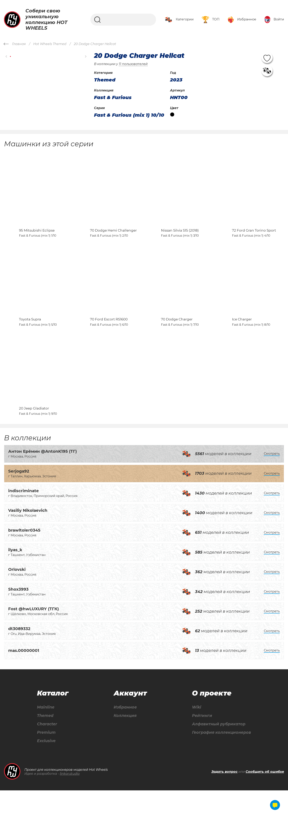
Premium (46, 760)
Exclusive (46, 768)
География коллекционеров (221, 760)
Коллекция (124, 742)
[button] (6, 56)
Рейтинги (200, 742)
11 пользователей (133, 64)
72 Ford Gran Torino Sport (254, 239)
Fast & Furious (113, 97)
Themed (45, 742)
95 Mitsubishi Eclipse (37, 239)
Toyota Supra (30, 337)
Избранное (124, 734)
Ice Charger (242, 337)
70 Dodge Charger (177, 337)
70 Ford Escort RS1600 (109, 337)
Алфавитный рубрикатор (218, 751)
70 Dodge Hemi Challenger (113, 239)
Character (47, 751)
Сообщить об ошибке (265, 799)
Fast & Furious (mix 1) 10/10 (129, 115)
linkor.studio (70, 801)
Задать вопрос (224, 799)
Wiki (194, 734)
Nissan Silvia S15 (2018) (180, 239)
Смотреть (272, 480)
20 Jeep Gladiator (34, 435)
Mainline (45, 734)
